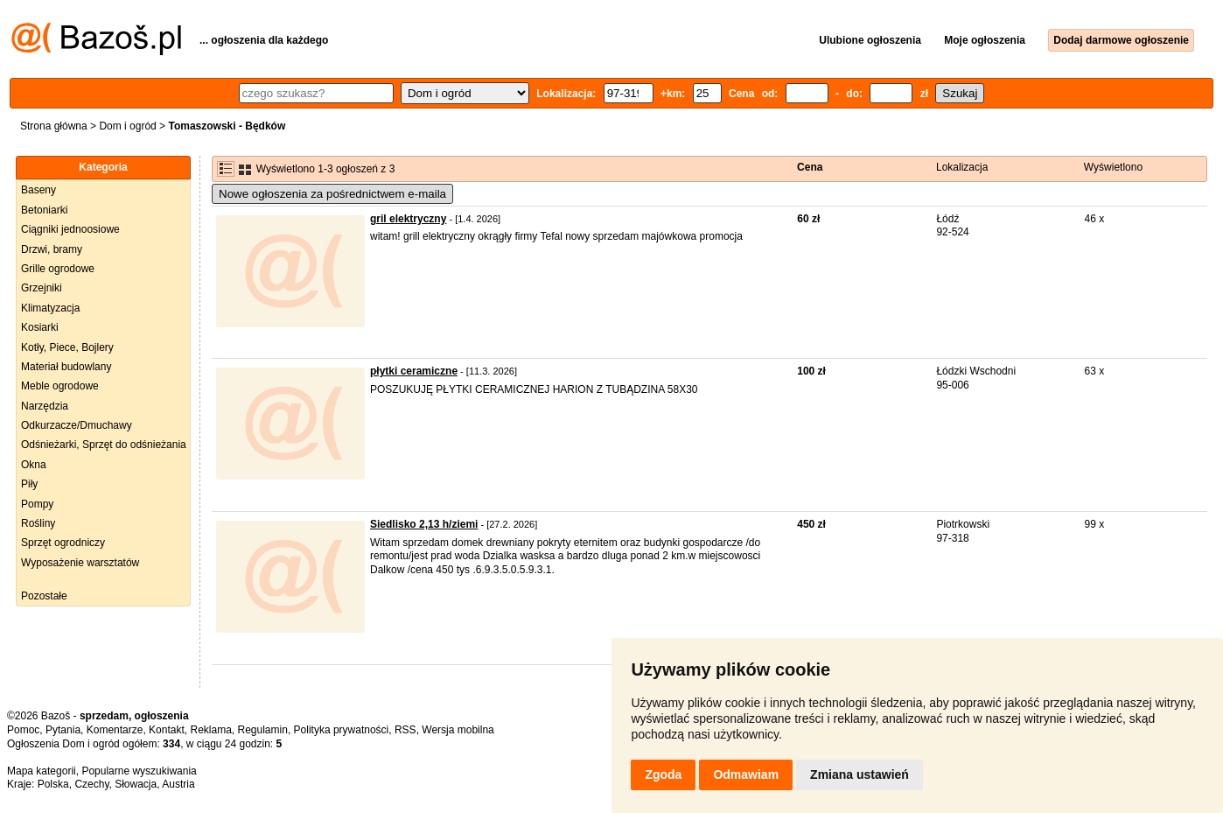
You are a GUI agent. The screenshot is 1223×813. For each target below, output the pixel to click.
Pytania (62, 730)
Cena (809, 167)
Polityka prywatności (341, 730)
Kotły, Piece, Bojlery (67, 347)
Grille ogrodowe (57, 269)
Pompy (37, 504)
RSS (405, 730)
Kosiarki (40, 327)
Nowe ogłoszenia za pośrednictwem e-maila (332, 193)
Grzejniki (41, 288)
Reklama (210, 730)
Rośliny (38, 523)
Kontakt (167, 730)
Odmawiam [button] (746, 774)
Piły (29, 484)
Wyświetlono (1113, 167)
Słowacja (136, 784)
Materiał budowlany (66, 367)
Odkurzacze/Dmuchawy (76, 425)
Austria (178, 784)
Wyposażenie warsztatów (80, 563)
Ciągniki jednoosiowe (70, 229)
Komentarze (115, 730)
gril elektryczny (408, 219)
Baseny (38, 190)
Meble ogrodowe (60, 386)
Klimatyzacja (50, 308)
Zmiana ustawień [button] (859, 774)
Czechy (91, 784)
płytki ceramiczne (414, 371)
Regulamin (263, 730)
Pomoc (23, 730)
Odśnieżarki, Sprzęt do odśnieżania (103, 444)
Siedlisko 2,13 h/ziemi (424, 524)
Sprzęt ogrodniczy (63, 542)
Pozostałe (44, 596)
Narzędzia (44, 406)
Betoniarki (44, 210)
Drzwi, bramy (51, 249)
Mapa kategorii (41, 771)
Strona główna (53, 126)
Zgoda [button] (663, 774)
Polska (53, 784)
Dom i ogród (127, 126)
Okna (33, 465)
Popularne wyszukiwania (138, 771)
